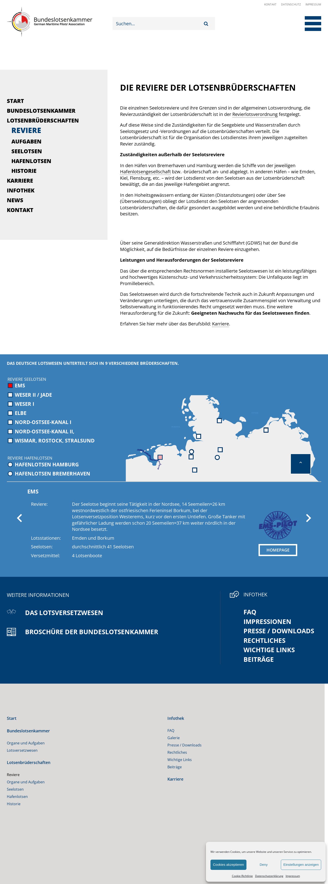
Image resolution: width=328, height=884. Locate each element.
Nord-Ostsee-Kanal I (39, 422)
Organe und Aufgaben (26, 743)
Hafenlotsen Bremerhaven (49, 473)
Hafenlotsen (31, 161)
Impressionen (267, 621)
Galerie (173, 737)
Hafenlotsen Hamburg (43, 464)
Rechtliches (264, 640)
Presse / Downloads (278, 630)
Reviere (26, 130)
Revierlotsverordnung (255, 114)
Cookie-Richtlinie (242, 876)
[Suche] (207, 23)
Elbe (17, 412)
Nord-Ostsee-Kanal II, (41, 431)
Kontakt (270, 4)
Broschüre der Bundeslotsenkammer (91, 631)
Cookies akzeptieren (228, 864)
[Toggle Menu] (309, 23)
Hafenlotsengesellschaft (145, 172)
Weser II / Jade (30, 394)
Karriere (20, 180)
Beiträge (258, 659)
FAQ (249, 612)
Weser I (21, 403)
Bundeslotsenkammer (41, 110)
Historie (23, 170)
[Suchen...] (158, 23)
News (15, 200)
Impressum (293, 876)
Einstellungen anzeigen (301, 864)
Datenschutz (291, 4)
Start (15, 101)
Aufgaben (26, 141)
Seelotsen (26, 151)
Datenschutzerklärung (269, 876)
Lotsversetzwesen (22, 750)
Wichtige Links (269, 649)
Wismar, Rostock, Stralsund (51, 440)
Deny (264, 864)
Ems (16, 385)
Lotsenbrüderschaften (43, 120)
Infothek (20, 190)
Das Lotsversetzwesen (64, 612)
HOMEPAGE (278, 550)
